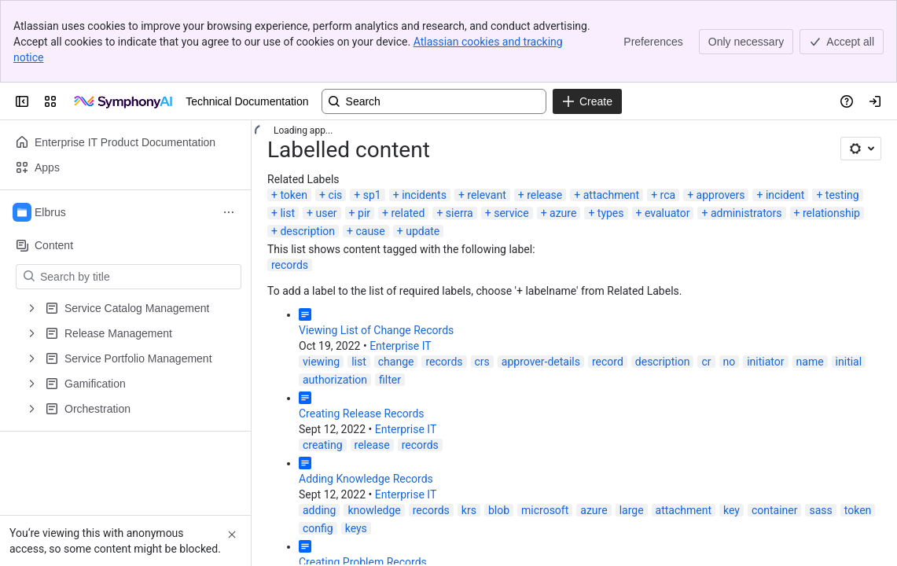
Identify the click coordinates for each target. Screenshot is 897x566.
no (729, 361)
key (731, 510)
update (422, 231)
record (607, 361)
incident (785, 195)
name (810, 361)
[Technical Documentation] (124, 101)
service (511, 213)
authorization (335, 379)
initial (849, 361)
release (544, 195)
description (307, 231)
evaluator (667, 213)
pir (364, 213)
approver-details (541, 361)
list (287, 213)
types (610, 213)
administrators (746, 213)
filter (390, 379)
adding (319, 510)
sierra (459, 213)
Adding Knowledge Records (366, 478)
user (325, 213)
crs (482, 361)
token (293, 195)
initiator (765, 361)
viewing (321, 361)
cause (369, 231)
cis (335, 195)
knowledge (373, 510)
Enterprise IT (400, 346)
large (631, 510)
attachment (611, 195)
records (289, 265)
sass (820, 510)
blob (498, 510)
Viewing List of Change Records (376, 330)
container (775, 510)
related (408, 213)
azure (563, 213)
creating (323, 445)
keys (356, 528)
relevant (486, 195)
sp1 (372, 195)
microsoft (544, 510)
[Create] (587, 101)
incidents (424, 195)
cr (706, 361)
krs (468, 510)
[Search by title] (138, 277)
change (396, 361)
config (318, 528)
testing (842, 195)
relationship (831, 213)
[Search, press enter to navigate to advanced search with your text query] (434, 101)
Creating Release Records (362, 413)
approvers (721, 195)
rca (668, 195)
